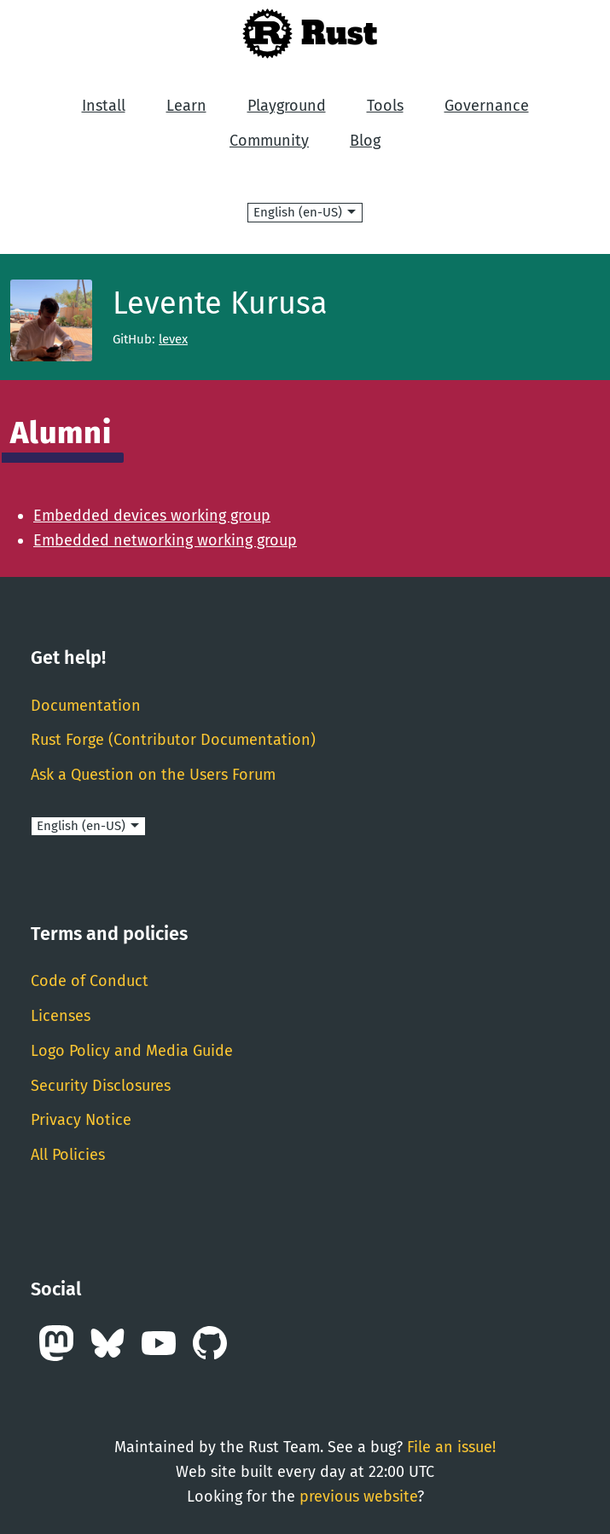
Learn (186, 105)
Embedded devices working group (151, 515)
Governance (486, 105)
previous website (358, 1496)
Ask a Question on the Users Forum (153, 774)
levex (173, 339)
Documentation (86, 705)
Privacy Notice (81, 1119)
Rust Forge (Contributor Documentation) (173, 739)
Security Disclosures (101, 1085)
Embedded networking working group (165, 540)
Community (269, 140)
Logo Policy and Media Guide (132, 1050)
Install (103, 105)
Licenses (60, 1015)
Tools (385, 105)
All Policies (68, 1154)
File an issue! (451, 1447)
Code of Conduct (89, 981)
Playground (286, 105)
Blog (365, 140)
